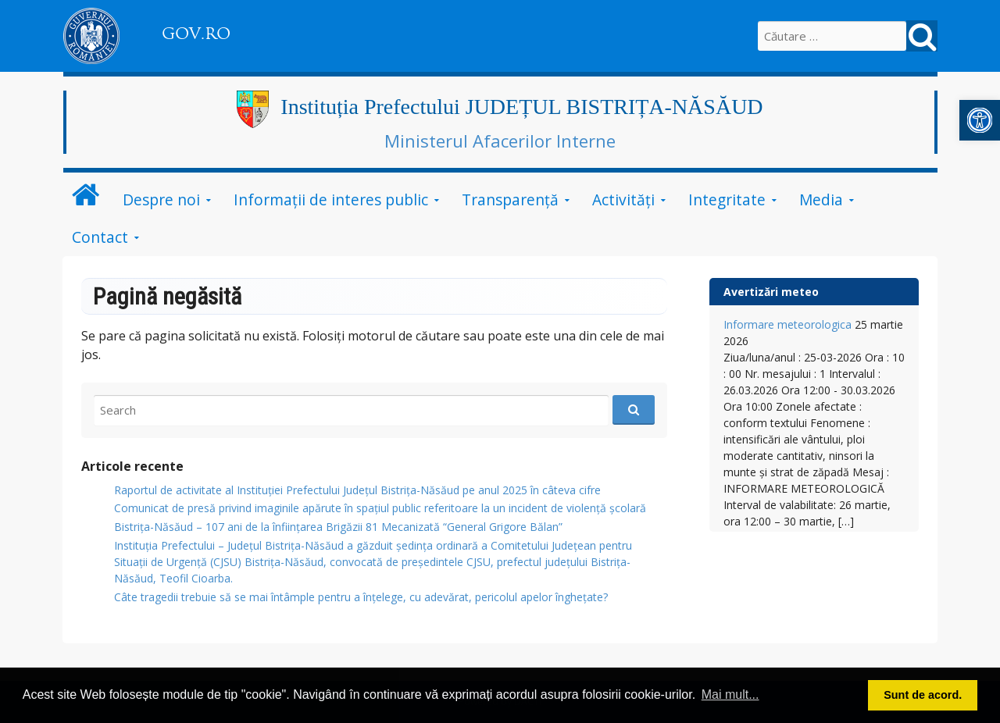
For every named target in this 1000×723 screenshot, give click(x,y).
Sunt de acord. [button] (923, 695)
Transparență (510, 199)
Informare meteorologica (787, 324)
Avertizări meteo (771, 291)
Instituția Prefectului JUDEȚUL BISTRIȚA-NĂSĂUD (521, 106)
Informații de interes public (331, 199)
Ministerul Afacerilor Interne (500, 140)
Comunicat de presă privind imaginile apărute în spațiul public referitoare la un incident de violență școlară (380, 507)
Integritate (727, 199)
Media (821, 199)
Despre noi (161, 199)
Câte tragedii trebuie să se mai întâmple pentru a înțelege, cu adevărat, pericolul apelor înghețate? (361, 596)
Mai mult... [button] (730, 694)
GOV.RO (196, 33)
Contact (100, 237)
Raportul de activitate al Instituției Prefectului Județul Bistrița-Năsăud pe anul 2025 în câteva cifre (357, 490)
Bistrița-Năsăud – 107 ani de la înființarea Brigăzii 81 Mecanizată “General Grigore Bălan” (338, 526)
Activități (623, 199)
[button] (979, 120)
